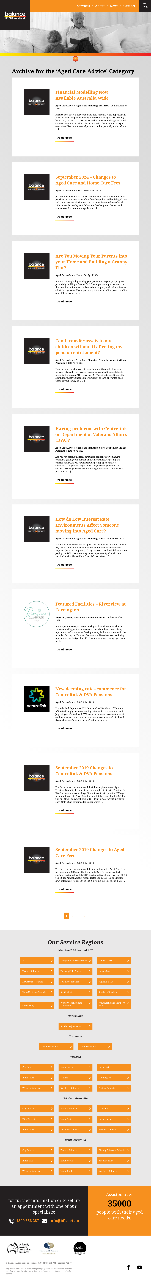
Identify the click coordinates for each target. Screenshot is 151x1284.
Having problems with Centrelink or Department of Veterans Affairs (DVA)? (91, 434)
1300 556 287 (27, 1220)
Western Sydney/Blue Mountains (71, 1004)
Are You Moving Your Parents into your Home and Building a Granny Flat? (91, 261)
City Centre (28, 1067)
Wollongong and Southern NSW (112, 1004)
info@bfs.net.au (64, 1220)
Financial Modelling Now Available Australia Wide (82, 95)
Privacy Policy (65, 1263)
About (100, 6)
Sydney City (28, 1005)
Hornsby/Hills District (71, 971)
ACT (24, 960)
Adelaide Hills (106, 1160)
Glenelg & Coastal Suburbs (112, 1150)
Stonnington (105, 1077)
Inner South (28, 1077)
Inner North (67, 1067)
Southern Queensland (71, 1026)
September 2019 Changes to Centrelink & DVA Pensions (84, 770)
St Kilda (64, 1077)
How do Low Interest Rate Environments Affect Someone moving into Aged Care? (87, 525)
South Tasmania (88, 1046)
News (114, 6)
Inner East (104, 1067)
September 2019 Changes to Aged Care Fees (89, 852)
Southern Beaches (108, 992)
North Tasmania (49, 1046)
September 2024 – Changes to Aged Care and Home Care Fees (87, 180)
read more (64, 137)
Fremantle (104, 1108)
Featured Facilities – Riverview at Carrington (90, 607)
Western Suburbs (31, 1088)
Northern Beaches (70, 981)
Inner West (104, 971)
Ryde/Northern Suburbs (34, 992)
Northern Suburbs (70, 1088)
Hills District (28, 1119)
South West (66, 992)
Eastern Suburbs (30, 971)
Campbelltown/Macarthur (74, 960)
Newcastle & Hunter (32, 981)
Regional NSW (106, 981)
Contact (129, 6)
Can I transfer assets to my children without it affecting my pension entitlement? (88, 346)
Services (83, 6)
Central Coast (105, 960)
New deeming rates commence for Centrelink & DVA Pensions (90, 691)
